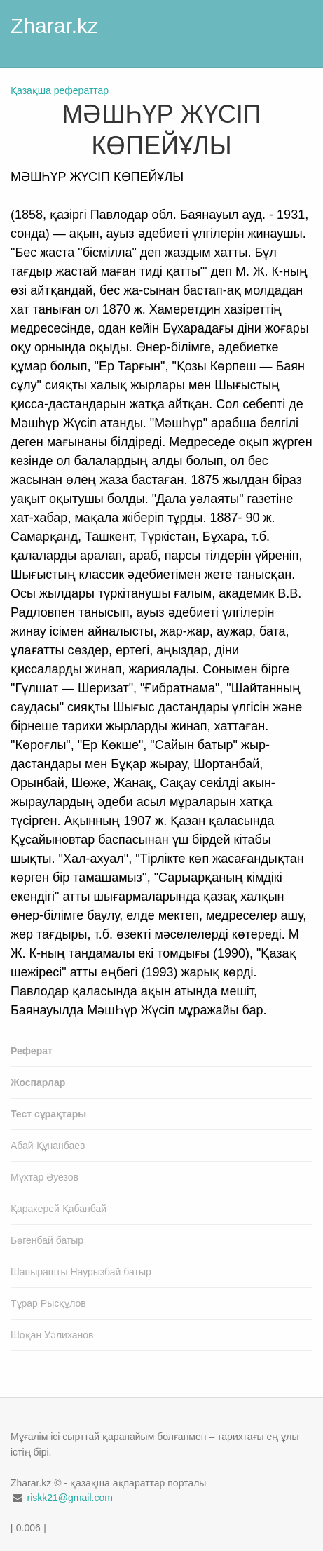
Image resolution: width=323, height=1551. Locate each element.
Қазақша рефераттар (60, 90)
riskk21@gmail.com (69, 1497)
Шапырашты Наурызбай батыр (81, 1271)
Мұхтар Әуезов (44, 1177)
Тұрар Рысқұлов (48, 1303)
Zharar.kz (54, 25)
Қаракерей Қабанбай (58, 1208)
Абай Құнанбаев (48, 1145)
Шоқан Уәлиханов (52, 1335)
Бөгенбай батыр (47, 1240)
